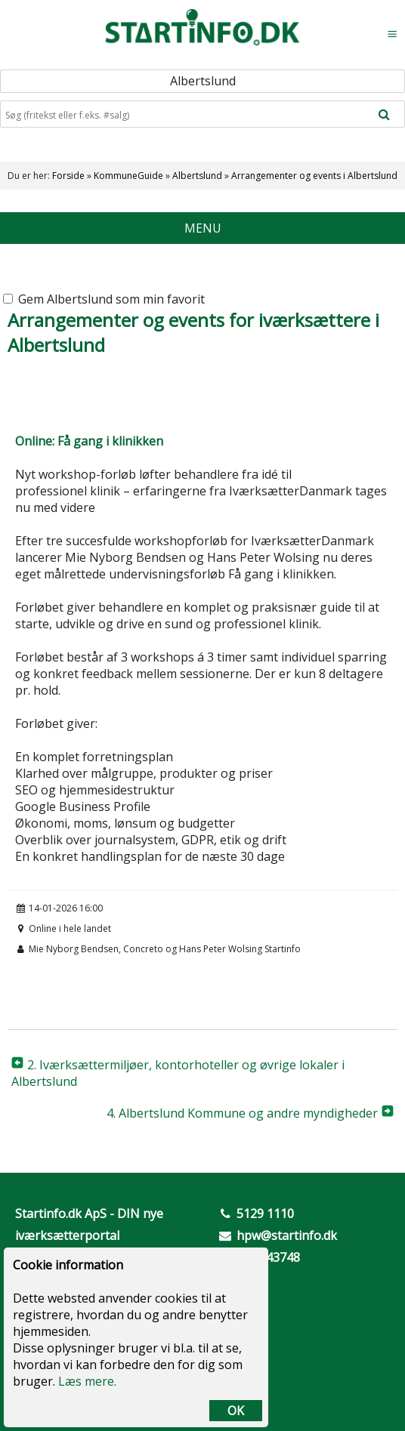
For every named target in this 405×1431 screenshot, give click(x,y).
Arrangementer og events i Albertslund (314, 175)
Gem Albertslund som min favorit (104, 299)
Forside (68, 175)
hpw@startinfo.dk (287, 1235)
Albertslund (197, 175)
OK (235, 1410)
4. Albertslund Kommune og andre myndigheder (242, 1113)
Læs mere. (87, 1381)
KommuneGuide (128, 175)
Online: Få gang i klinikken (89, 441)
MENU (202, 228)
